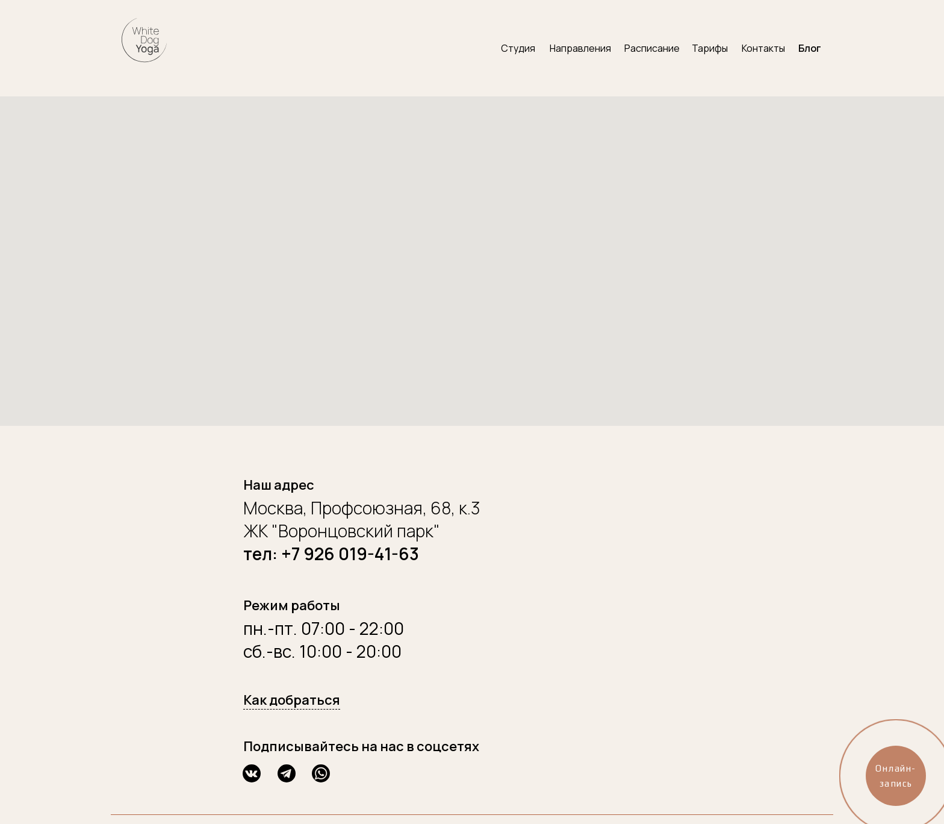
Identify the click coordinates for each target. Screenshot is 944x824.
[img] (144, 39)
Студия (518, 48)
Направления (580, 48)
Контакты (763, 48)
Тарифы (710, 48)
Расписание (652, 48)
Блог (809, 48)
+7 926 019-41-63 (350, 553)
